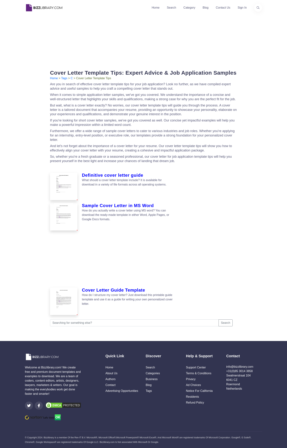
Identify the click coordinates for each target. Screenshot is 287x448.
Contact (110, 385)
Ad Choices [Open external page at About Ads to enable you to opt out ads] (193, 385)
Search (171, 7)
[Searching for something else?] (134, 322)
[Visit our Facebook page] (39, 406)
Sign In (242, 7)
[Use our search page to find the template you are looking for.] (258, 8)
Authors (110, 379)
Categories (153, 373)
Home (156, 7)
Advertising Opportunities (121, 390)
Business (152, 379)
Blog (205, 7)
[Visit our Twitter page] (29, 406)
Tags (64, 78)
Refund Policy (195, 402)
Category (189, 7)
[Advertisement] (143, 41)
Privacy (190, 379)
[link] (29, 405)
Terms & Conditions (198, 373)
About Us (111, 373)
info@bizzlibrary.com (239, 366)
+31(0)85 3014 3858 (239, 371)
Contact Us (223, 7)
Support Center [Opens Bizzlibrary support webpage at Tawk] (196, 367)
